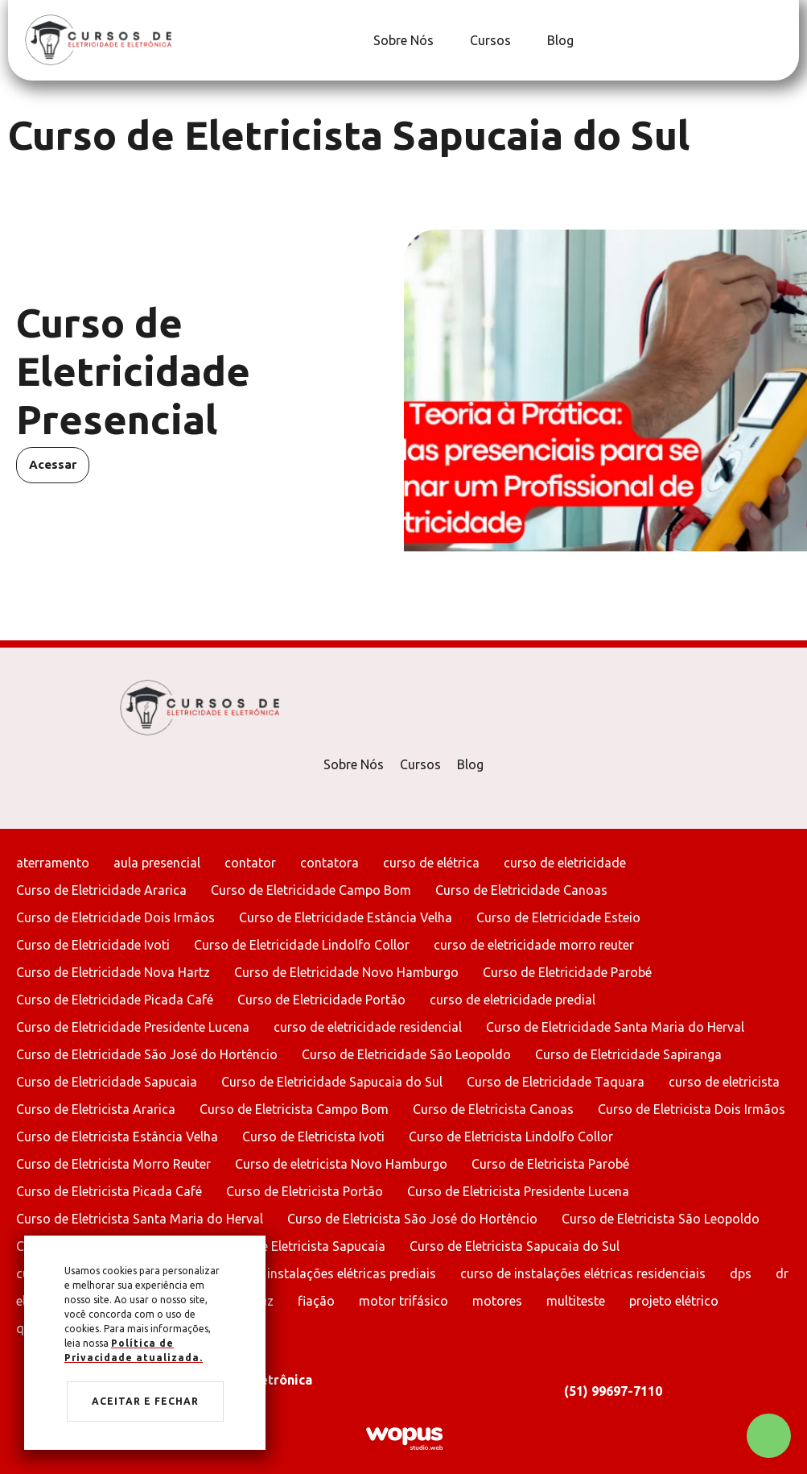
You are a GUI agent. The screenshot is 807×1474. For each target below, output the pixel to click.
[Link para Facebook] (771, 40)
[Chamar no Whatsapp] (769, 1436)
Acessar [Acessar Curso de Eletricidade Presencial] (52, 464)
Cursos (420, 764)
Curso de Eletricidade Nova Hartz (113, 972)
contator (250, 862)
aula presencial (156, 862)
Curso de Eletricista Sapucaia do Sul (515, 1246)
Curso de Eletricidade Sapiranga (628, 1054)
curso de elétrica (431, 862)
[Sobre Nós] (401, 40)
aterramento (52, 862)
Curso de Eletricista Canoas (493, 1109)
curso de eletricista (724, 1081)
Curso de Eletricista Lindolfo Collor (511, 1136)
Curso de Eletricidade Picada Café (114, 999)
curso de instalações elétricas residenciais (583, 1273)
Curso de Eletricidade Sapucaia (106, 1081)
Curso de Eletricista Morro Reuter (113, 1164)
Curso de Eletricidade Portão (321, 999)
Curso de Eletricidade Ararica (101, 890)
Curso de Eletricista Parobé (550, 1164)
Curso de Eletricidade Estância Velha (345, 917)
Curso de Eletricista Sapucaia (300, 1246)
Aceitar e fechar (145, 1401)
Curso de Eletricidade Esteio (558, 917)
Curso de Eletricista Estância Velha (117, 1136)
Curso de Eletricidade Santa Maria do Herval (615, 1027)
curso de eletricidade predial (512, 999)
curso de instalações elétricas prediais (324, 1273)
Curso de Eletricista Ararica (95, 1109)
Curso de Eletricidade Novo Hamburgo (346, 972)
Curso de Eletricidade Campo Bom (311, 890)
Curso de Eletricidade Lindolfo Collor (302, 945)
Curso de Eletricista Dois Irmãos (691, 1109)
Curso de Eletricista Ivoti (313, 1136)
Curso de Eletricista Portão (304, 1191)
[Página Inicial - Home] (98, 39)
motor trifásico (403, 1301)
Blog (470, 764)
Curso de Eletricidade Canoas (521, 890)
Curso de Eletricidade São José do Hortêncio (147, 1054)
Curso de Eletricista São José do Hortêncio (412, 1218)
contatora (329, 862)
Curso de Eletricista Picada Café (109, 1191)
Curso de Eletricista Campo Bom (294, 1109)
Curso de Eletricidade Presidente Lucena (132, 1027)
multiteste (575, 1301)
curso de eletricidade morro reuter (534, 945)
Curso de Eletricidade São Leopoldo (406, 1054)
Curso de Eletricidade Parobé (567, 972)
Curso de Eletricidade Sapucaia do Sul (332, 1081)
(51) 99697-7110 (613, 1391)
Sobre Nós (353, 764)
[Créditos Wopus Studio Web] (404, 1437)
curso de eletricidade (565, 862)
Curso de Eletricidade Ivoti (93, 945)
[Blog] (558, 40)
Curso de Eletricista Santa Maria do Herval (139, 1218)
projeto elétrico (673, 1301)
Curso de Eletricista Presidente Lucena (518, 1191)
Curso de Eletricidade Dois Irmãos (115, 917)
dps (740, 1273)
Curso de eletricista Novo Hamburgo (341, 1164)
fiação (316, 1301)
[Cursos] (488, 40)
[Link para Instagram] (779, 40)
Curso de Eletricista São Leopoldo (661, 1218)
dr (782, 1273)
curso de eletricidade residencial (368, 1027)
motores (497, 1301)
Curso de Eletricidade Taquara (555, 1081)
